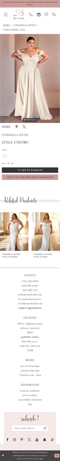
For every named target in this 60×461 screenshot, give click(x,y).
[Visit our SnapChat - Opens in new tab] (44, 440)
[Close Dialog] (3, 455)
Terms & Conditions (30, 390)
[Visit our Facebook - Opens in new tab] (7, 440)
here (41, 459)
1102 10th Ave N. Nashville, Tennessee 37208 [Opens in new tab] (30, 346)
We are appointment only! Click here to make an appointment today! (30, 3)
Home (6, 25)
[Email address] (30, 428)
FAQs (30, 404)
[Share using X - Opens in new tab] (24, 127)
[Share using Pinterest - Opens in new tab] (16, 127)
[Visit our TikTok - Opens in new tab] (52, 440)
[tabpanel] (30, 78)
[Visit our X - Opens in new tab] (29, 440)
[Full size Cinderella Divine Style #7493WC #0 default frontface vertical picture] (30, 78)
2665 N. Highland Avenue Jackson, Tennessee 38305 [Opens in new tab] (30, 328)
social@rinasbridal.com (30, 303)
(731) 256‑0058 (30, 281)
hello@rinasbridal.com (30, 294)
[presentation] (14, 231)
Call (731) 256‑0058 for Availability (30, 177)
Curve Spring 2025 (14, 30)
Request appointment (30, 308)
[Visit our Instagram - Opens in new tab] (14, 440)
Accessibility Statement (30, 399)
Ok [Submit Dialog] (57, 455)
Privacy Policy (30, 395)
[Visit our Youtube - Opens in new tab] (37, 440)
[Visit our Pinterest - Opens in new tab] (22, 440)
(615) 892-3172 (30, 290)
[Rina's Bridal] (18, 14)
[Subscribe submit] (44, 428)
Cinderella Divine (24, 25)
